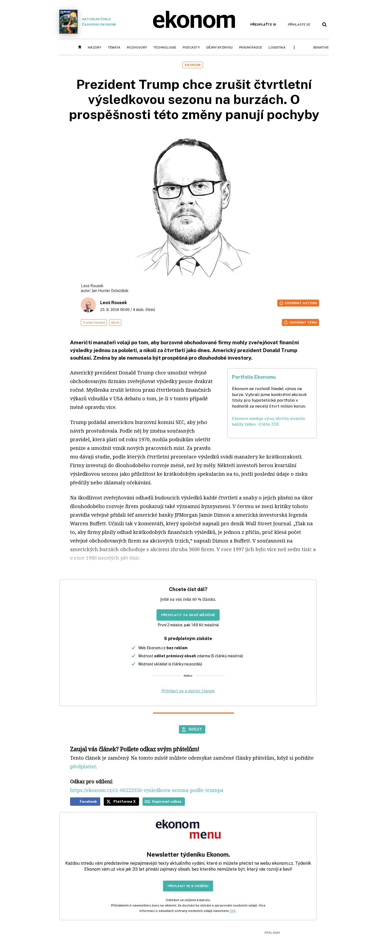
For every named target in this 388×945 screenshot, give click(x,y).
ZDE (233, 911)
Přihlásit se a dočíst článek (188, 690)
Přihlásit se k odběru (188, 886)
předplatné (83, 766)
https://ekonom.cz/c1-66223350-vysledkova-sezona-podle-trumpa (146, 790)
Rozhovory (137, 47)
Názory (94, 47)
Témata (114, 47)
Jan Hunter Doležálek (110, 291)
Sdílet (195, 729)
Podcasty (191, 47)
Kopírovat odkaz (167, 801)
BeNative (321, 47)
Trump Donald (94, 322)
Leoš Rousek (113, 302)
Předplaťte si (263, 24)
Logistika (277, 47)
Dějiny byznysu (219, 47)
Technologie (165, 47)
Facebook (88, 801)
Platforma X (124, 801)
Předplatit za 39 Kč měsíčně (188, 615)
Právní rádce (250, 47)
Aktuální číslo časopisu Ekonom (87, 22)
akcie (115, 322)
